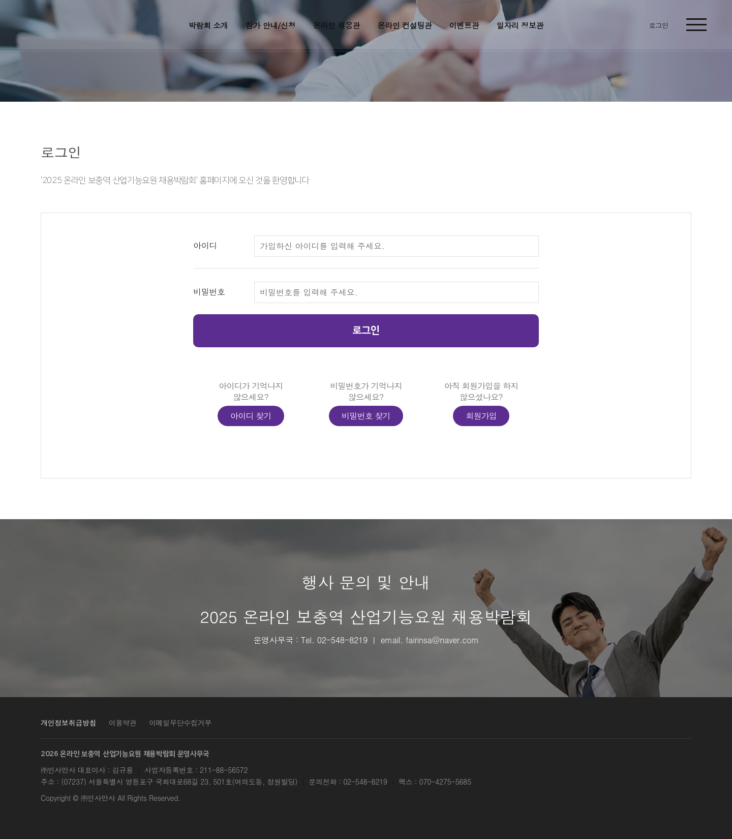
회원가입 (481, 416)
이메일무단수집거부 (180, 722)
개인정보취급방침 (68, 722)
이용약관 (123, 722)
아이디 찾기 (250, 416)
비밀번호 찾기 (366, 416)
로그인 (365, 330)
